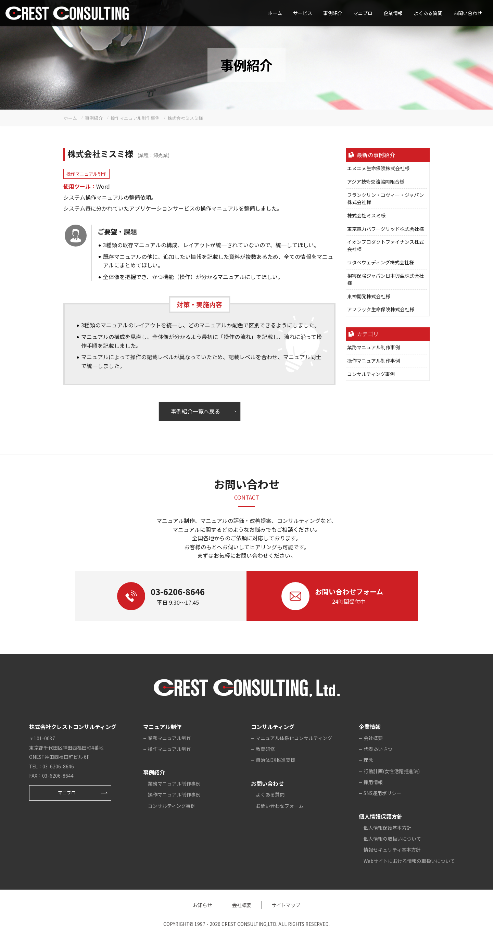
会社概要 (373, 737)
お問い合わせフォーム (280, 805)
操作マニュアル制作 (86, 174)
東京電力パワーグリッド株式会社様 (385, 228)
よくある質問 (428, 13)
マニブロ (67, 792)
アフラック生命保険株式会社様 (380, 309)
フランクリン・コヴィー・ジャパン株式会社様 (385, 198)
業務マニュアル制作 (169, 737)
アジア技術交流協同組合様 (375, 181)
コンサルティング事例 (371, 373)
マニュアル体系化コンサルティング (294, 737)
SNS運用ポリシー (382, 793)
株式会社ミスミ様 (366, 215)
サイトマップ (285, 904)
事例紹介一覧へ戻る (195, 411)
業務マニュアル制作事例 (373, 347)
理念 (368, 759)
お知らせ (202, 904)
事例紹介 (332, 13)
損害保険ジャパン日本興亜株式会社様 (385, 279)
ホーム (275, 13)
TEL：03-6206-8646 (51, 766)
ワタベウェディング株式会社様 (380, 262)
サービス (302, 13)
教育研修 (265, 748)
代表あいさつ (378, 748)
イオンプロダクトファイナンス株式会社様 (385, 245)
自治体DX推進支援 (275, 759)
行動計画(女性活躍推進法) (392, 771)
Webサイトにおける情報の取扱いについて (409, 860)
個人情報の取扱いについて (392, 838)
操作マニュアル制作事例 (373, 360)
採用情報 (373, 782)
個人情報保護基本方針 (388, 827)
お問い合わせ (467, 13)
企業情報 (393, 13)
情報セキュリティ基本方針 (392, 849)
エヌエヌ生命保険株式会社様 (378, 168)
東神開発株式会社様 (368, 296)
